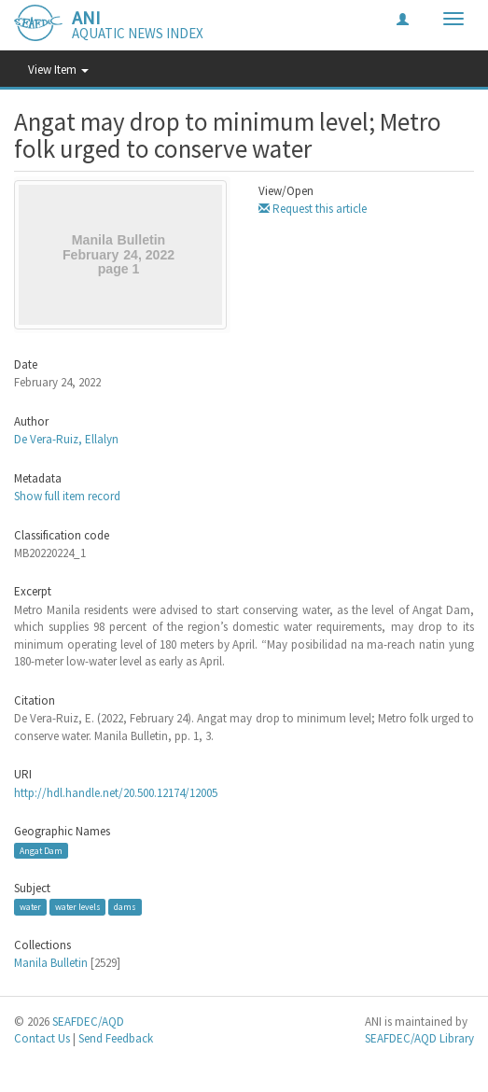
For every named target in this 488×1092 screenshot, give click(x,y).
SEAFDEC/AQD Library (419, 1038)
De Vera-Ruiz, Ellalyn (66, 439)
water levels (78, 907)
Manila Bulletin (51, 963)
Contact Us (42, 1038)
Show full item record (67, 496)
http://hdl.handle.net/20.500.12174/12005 (115, 793)
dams (125, 907)
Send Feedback (115, 1038)
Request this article (312, 209)
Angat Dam (41, 851)
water (30, 907)
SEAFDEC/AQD (88, 1021)
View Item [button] (58, 69)
